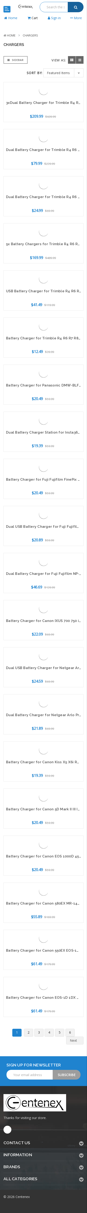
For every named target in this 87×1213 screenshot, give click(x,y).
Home (11, 35)
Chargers (30, 35)
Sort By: (34, 73)
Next (76, 1040)
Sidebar (15, 60)
